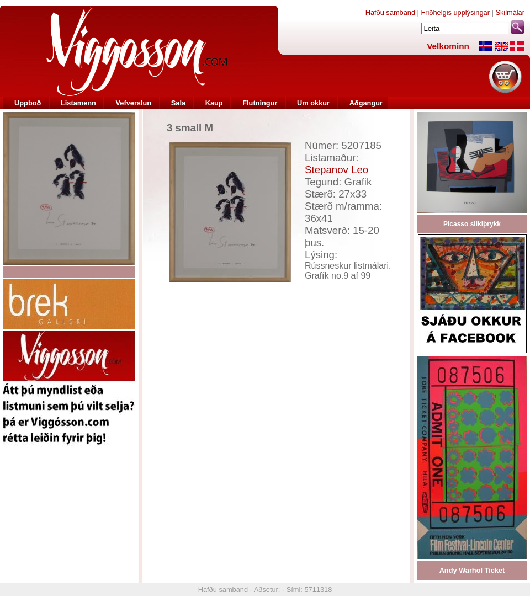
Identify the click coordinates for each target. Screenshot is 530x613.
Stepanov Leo (336, 169)
